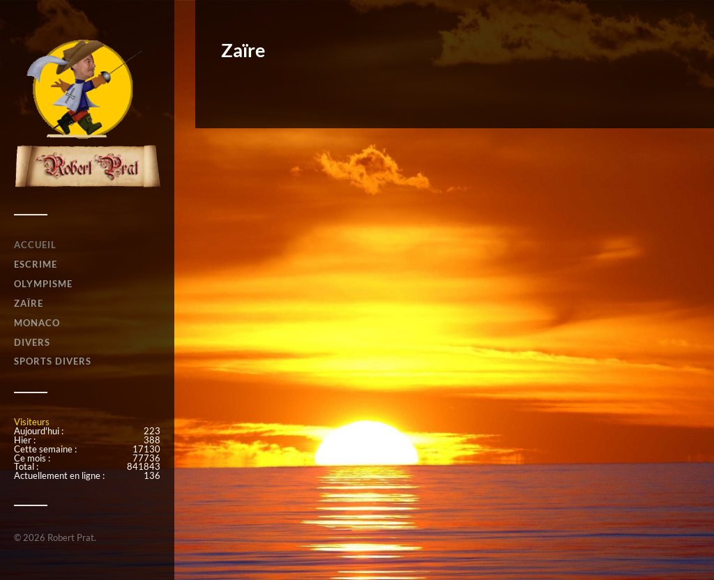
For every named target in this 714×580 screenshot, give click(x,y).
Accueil (35, 244)
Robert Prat (70, 537)
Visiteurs (32, 421)
